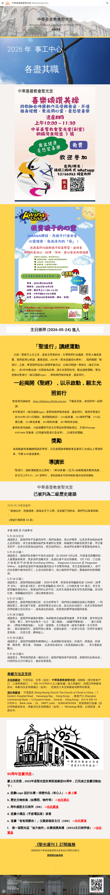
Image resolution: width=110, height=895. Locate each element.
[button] (2, 3)
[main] (55, 22)
